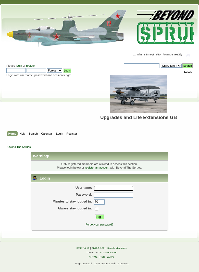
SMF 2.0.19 (83, 248)
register (30, 65)
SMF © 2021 (99, 248)
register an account (97, 167)
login (19, 65)
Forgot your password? (99, 224)
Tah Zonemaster (107, 252)
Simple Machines (117, 248)
